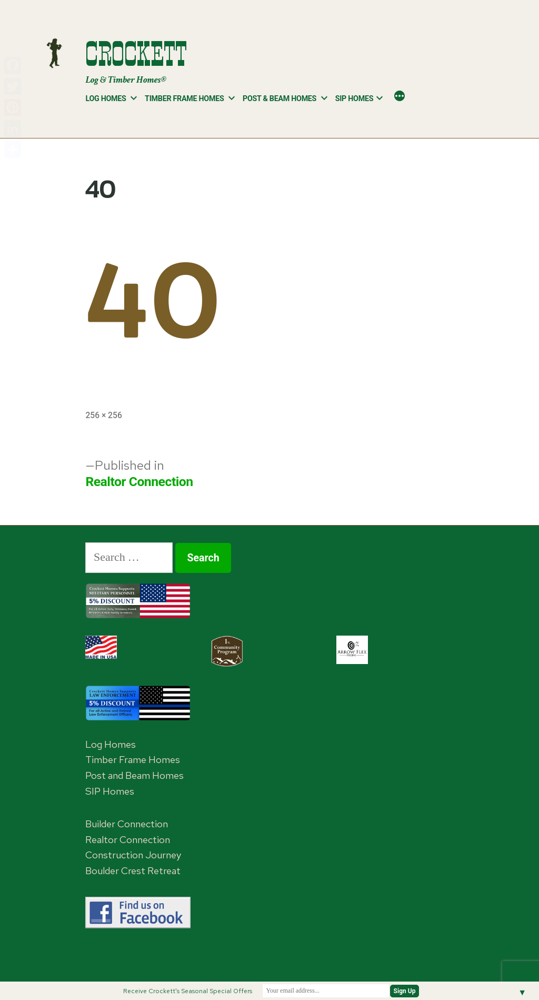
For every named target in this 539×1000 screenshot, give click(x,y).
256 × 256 (103, 415)
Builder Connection (126, 823)
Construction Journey (133, 855)
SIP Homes (354, 98)
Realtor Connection (127, 839)
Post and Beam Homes (134, 775)
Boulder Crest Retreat (133, 870)
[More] (399, 97)
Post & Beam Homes (279, 98)
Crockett (135, 54)
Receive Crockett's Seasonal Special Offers (187, 991)
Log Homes (105, 98)
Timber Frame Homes (184, 98)
